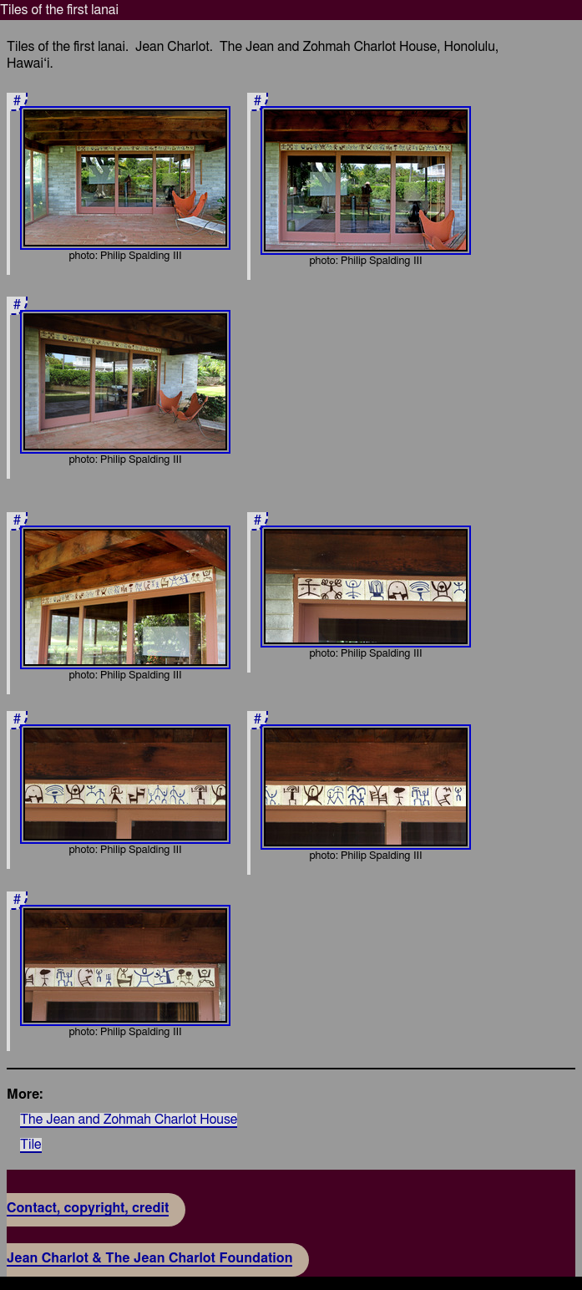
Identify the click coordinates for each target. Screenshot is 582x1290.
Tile (31, 1144)
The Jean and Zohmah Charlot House (128, 1119)
